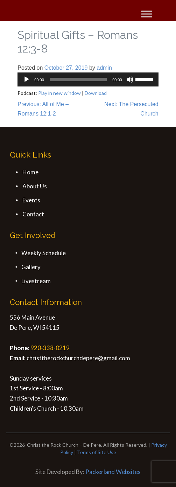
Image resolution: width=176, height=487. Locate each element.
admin (104, 68)
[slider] (78, 79)
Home (30, 172)
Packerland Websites (113, 471)
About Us (34, 186)
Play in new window (59, 93)
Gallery (31, 267)
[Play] (26, 79)
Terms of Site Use (96, 452)
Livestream (36, 281)
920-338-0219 (50, 348)
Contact (33, 214)
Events (31, 200)
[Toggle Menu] (146, 14)
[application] (87, 79)
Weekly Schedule (43, 253)
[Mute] (129, 79)
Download (96, 93)
